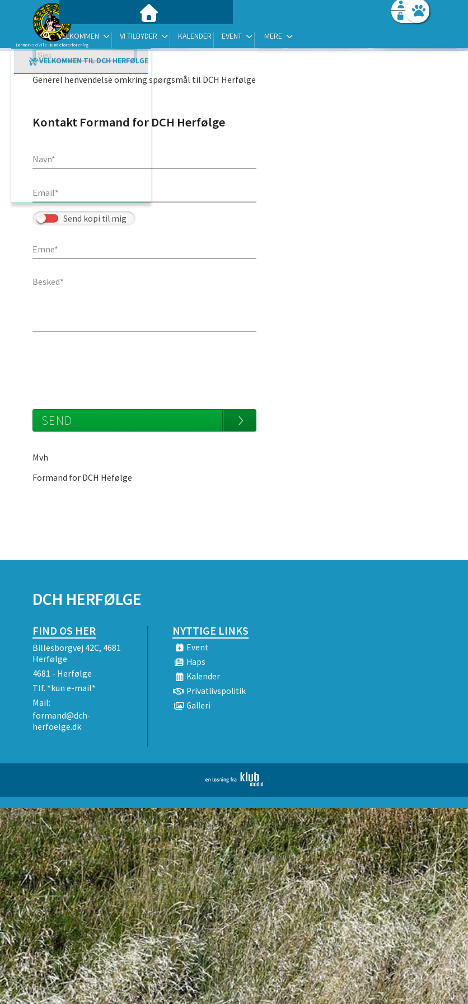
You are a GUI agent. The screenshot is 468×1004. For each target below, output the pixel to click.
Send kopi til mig (95, 218)
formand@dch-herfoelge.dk (61, 721)
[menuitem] (102, 37)
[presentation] (117, 365)
